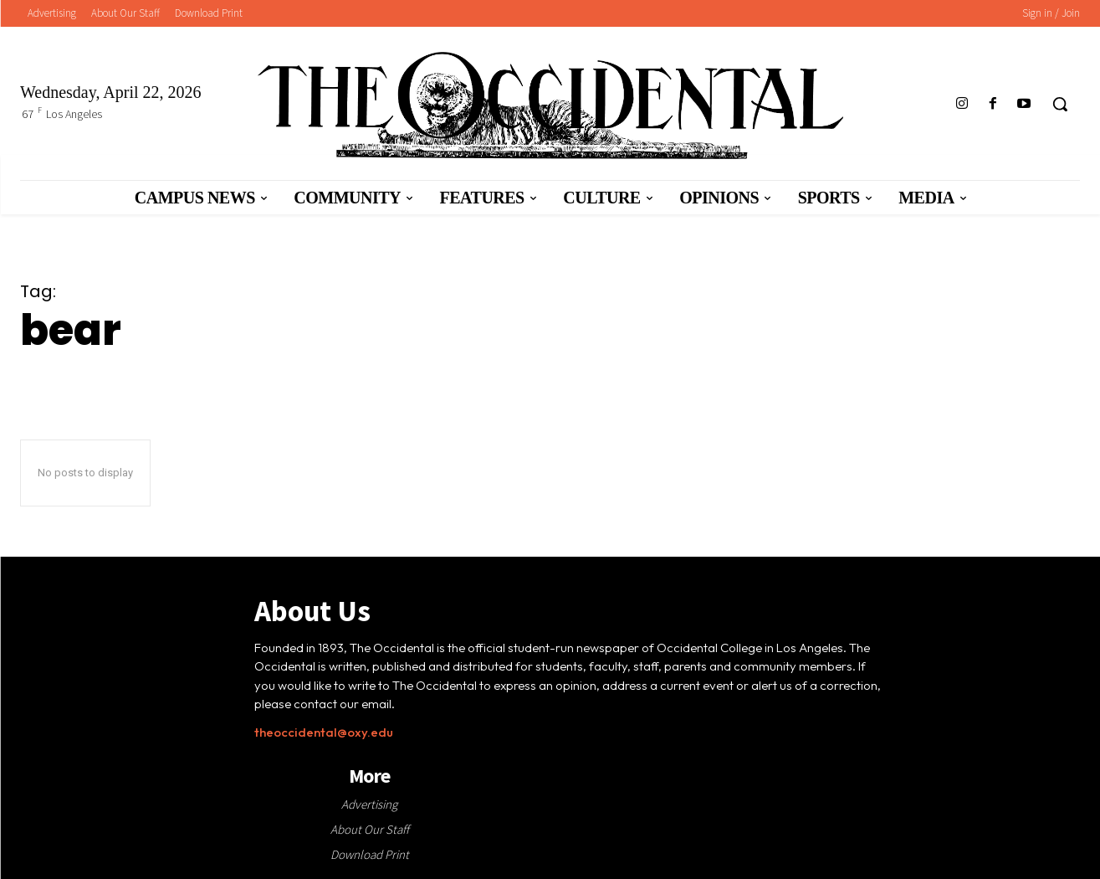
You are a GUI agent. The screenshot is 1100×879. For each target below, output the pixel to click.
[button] (1060, 104)
